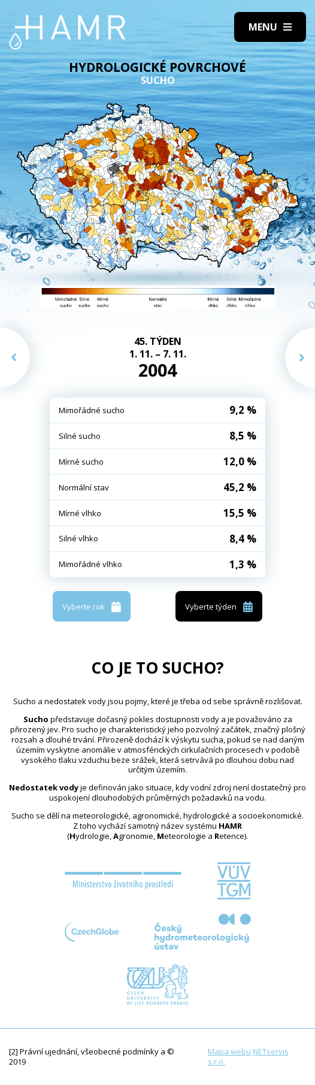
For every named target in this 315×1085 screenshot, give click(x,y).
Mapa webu (229, 1051)
